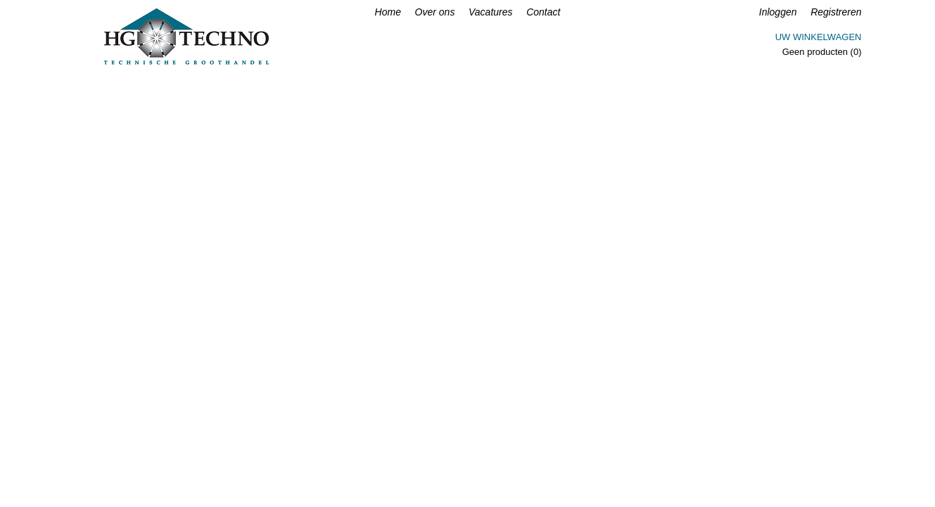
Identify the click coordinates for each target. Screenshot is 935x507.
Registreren (835, 12)
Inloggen (778, 12)
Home (388, 12)
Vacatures (491, 12)
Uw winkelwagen (818, 37)
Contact (543, 12)
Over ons (435, 12)
